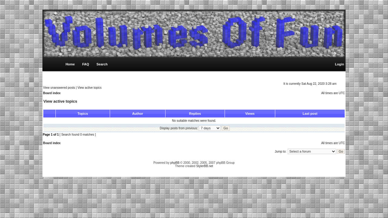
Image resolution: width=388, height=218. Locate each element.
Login (339, 64)
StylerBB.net (204, 166)
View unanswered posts (59, 87)
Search (102, 64)
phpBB (174, 162)
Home (70, 64)
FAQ (85, 64)
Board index (52, 93)
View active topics (90, 87)
